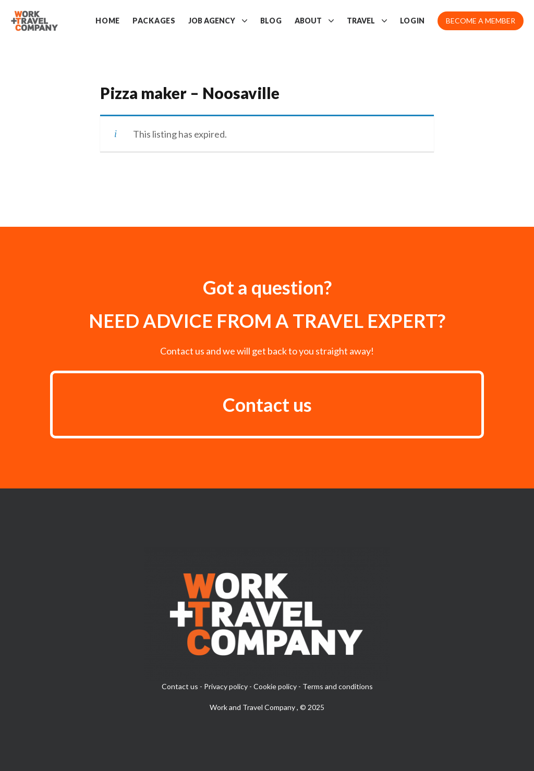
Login (413, 20)
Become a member (480, 20)
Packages (154, 20)
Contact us (267, 404)
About (314, 21)
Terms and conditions (337, 686)
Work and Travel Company (253, 707)
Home (107, 20)
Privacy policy (226, 686)
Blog (271, 20)
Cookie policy (275, 686)
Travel (367, 21)
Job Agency (218, 21)
